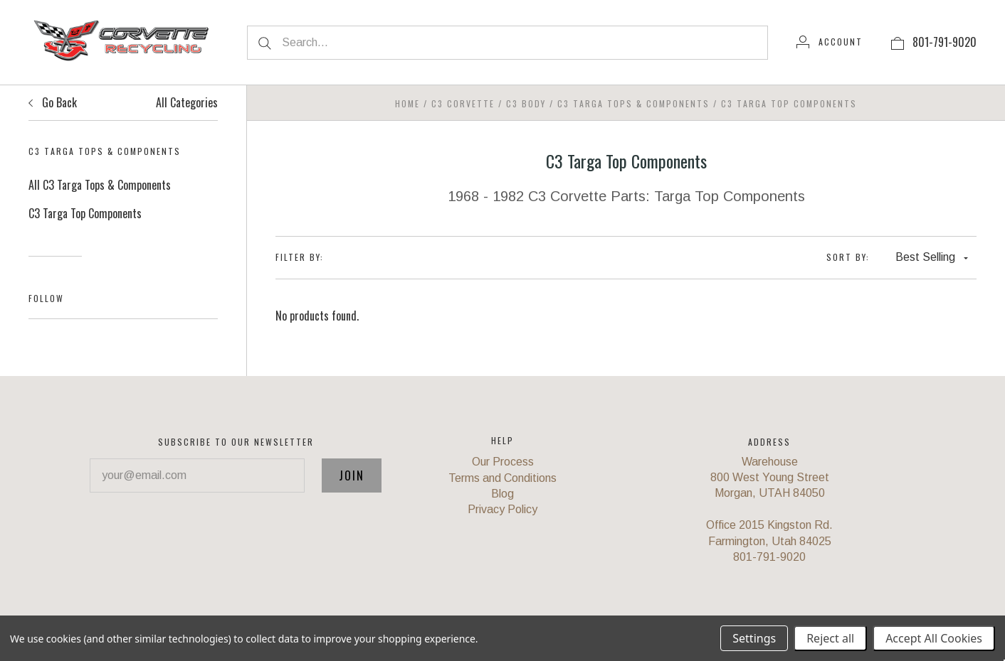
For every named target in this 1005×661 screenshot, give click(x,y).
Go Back (52, 102)
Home (407, 103)
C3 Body (526, 103)
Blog (502, 494)
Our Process (503, 462)
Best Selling (931, 257)
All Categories (187, 102)
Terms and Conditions (502, 478)
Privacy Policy (502, 509)
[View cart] (897, 42)
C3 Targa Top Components (85, 213)
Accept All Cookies (933, 638)
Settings (754, 638)
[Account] (829, 42)
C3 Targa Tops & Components (633, 103)
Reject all (830, 638)
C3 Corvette (463, 103)
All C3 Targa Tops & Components (99, 184)
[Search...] (507, 43)
